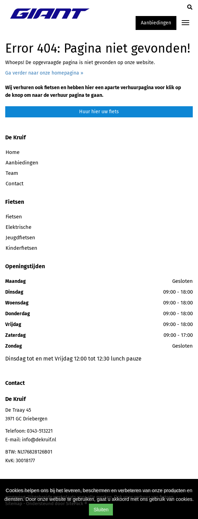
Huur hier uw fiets (99, 112)
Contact (14, 183)
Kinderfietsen (21, 248)
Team (12, 173)
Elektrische (18, 227)
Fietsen (14, 217)
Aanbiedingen (156, 23)
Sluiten (100, 509)
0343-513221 (40, 431)
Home (13, 152)
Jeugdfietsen (20, 237)
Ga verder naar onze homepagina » (44, 73)
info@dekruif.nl (39, 440)
